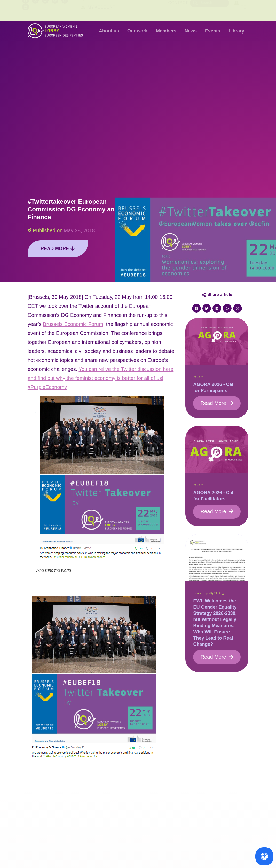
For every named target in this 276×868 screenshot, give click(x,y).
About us (109, 31)
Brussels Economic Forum (73, 324)
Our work (137, 31)
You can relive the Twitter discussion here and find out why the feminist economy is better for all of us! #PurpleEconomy (100, 378)
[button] (196, 308)
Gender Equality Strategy (209, 593)
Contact (178, 10)
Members (166, 31)
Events (212, 31)
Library (236, 31)
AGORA (198, 376)
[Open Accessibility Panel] (264, 856)
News (191, 31)
